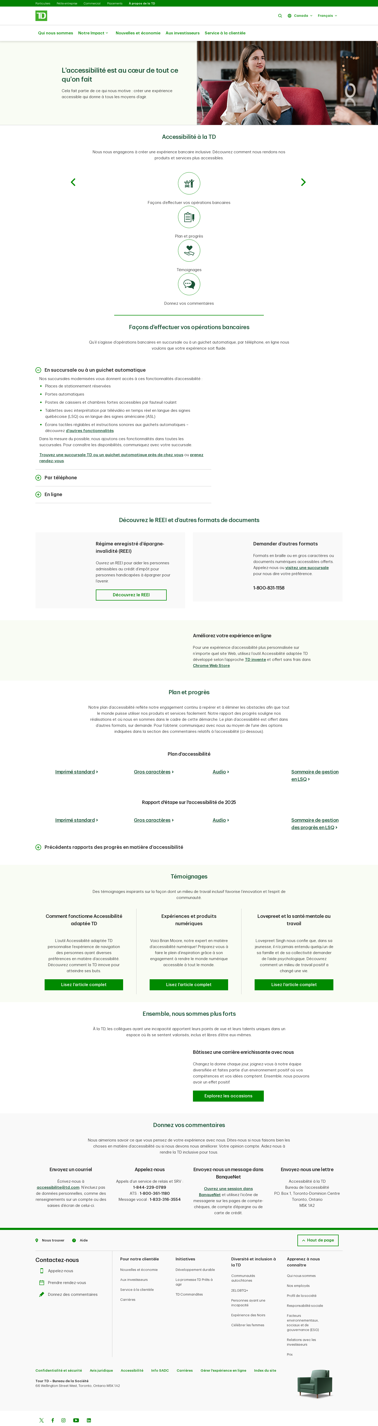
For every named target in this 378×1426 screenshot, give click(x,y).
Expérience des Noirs (248, 1302)
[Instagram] (63, 1408)
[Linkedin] (89, 1408)
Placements (114, 3)
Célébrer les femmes (247, 1312)
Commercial (92, 3)
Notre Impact (93, 33)
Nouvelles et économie (138, 33)
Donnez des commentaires (70, 1281)
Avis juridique (101, 1357)
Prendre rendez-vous (64, 1270)
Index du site (265, 1357)
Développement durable (195, 1256)
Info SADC (160, 1357)
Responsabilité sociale (305, 1292)
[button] (280, 16)
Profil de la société (302, 1282)
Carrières (127, 1286)
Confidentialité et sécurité (58, 1357)
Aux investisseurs (183, 33)
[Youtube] (76, 1408)
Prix (290, 1341)
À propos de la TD (142, 3)
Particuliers (42, 3)
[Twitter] (41, 1408)
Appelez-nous (57, 1258)
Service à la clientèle (225, 33)
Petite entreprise (67, 3)
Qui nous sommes (55, 33)
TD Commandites (189, 1281)
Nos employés (298, 1272)
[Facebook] (52, 1408)
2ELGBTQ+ (239, 1277)
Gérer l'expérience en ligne (223, 1357)
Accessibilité (132, 1357)
